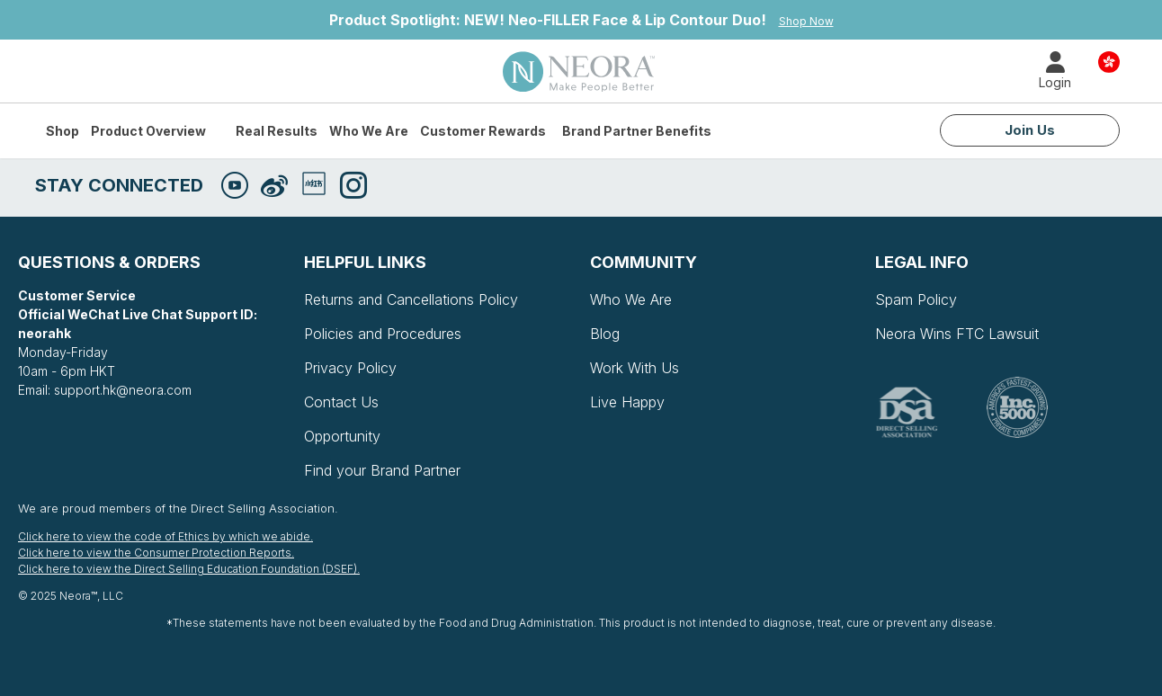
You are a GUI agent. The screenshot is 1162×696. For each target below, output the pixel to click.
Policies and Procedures (382, 334)
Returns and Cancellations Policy (411, 299)
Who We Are (368, 130)
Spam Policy (916, 299)
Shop (62, 130)
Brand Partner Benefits (636, 130)
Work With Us (634, 368)
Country (1109, 60)
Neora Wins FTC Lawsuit (957, 334)
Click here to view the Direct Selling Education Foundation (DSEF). (189, 569)
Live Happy (627, 402)
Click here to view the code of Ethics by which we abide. (165, 536)
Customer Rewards (483, 130)
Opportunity (342, 436)
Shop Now (806, 21)
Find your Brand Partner (382, 470)
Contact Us (341, 402)
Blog (605, 334)
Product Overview (148, 130)
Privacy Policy (350, 368)
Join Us (1030, 129)
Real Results (276, 130)
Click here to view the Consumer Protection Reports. (156, 552)
